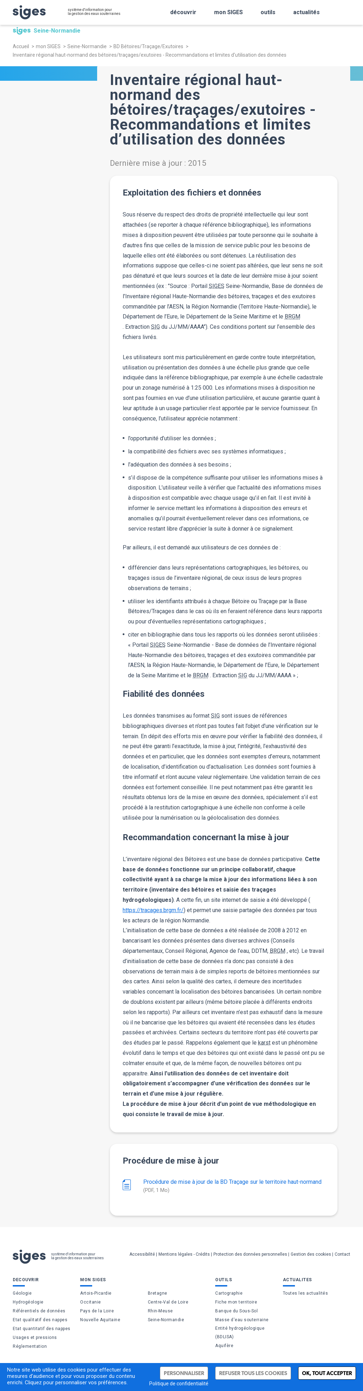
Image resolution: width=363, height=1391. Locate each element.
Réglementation (30, 1346)
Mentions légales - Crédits (184, 1254)
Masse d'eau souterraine (242, 1319)
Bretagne (157, 1293)
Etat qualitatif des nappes (40, 1319)
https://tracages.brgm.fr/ (153, 910)
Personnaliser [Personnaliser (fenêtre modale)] (184, 1373)
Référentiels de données (39, 1310)
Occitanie (90, 1302)
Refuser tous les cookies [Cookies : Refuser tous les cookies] (253, 1373)
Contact (342, 1254)
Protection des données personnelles (250, 1254)
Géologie (22, 1293)
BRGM (292, 316)
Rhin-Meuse (160, 1310)
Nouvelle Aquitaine (100, 1319)
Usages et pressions (35, 1337)
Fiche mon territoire (236, 1302)
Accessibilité (142, 1254)
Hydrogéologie (28, 1302)
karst (264, 1042)
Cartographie (228, 1293)
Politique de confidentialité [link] (178, 1383)
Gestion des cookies (311, 1254)
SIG (155, 326)
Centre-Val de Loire (168, 1302)
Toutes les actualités (305, 1293)
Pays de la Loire (97, 1310)
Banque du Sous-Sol (236, 1310)
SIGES (216, 286)
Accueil (21, 46)
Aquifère (224, 1345)
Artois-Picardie (96, 1293)
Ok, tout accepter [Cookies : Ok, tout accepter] (327, 1373)
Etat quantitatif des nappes (42, 1328)
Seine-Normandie (87, 46)
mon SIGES (48, 46)
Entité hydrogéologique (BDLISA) (239, 1332)
